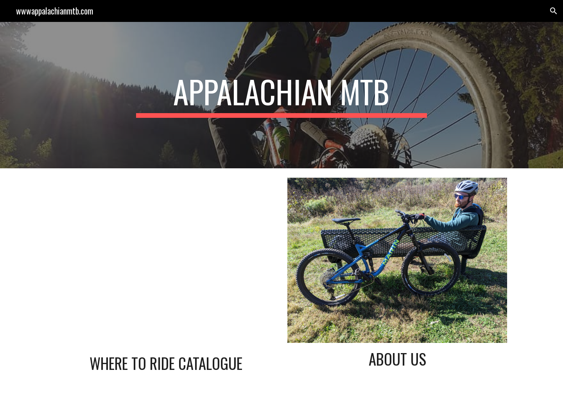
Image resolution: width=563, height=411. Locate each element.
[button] (553, 11)
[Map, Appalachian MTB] (166, 262)
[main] (281, 95)
